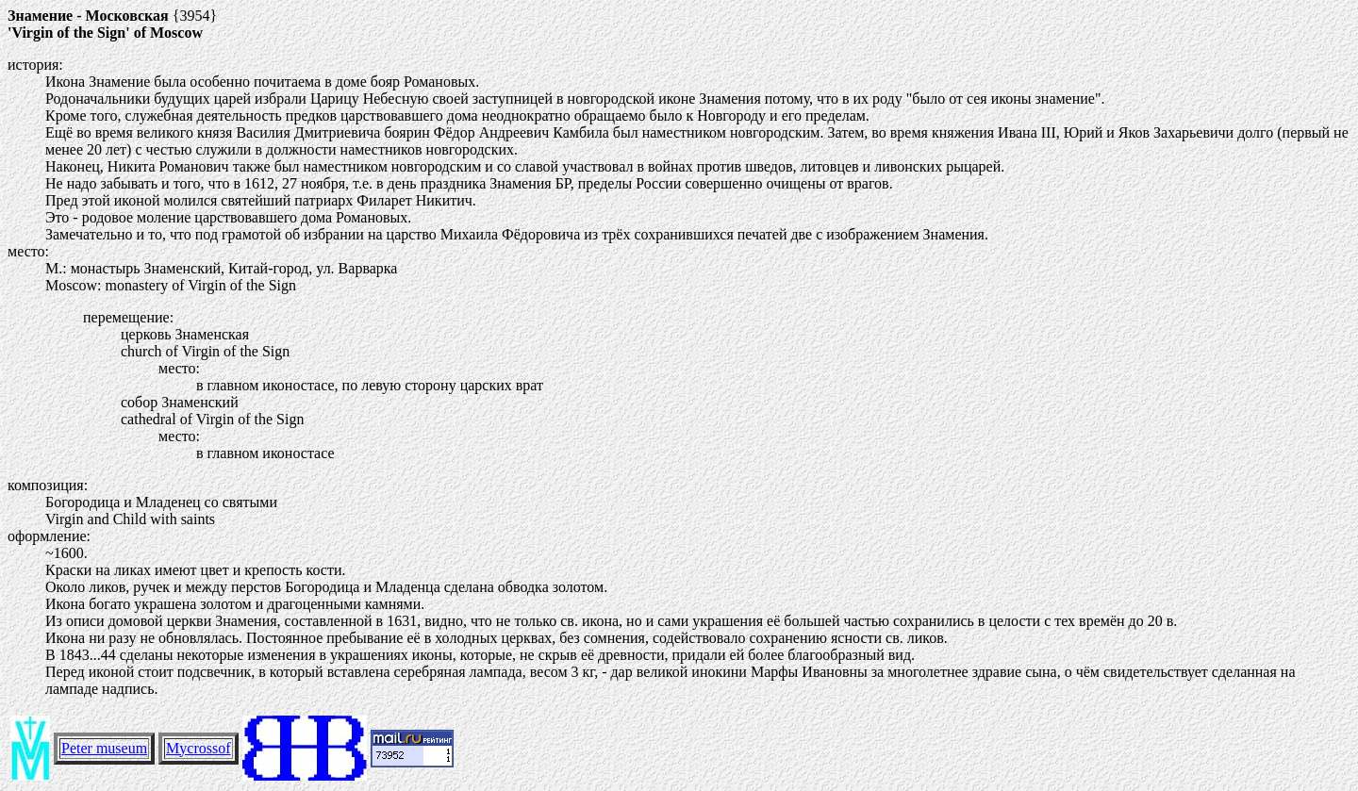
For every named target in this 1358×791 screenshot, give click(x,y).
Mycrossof (198, 748)
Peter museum (104, 748)
